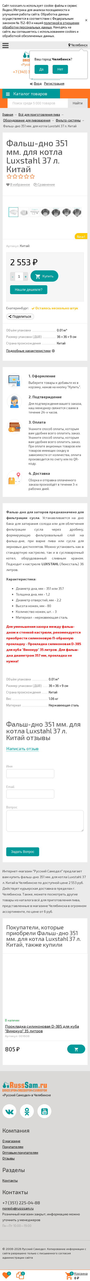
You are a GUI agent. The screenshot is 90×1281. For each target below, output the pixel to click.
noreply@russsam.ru (18, 1208)
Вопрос (12, 807)
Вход (38, 83)
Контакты (10, 1180)
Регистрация (54, 83)
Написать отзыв (22, 748)
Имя (9, 766)
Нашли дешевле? (28, 290)
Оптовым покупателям (20, 1152)
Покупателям (12, 1147)
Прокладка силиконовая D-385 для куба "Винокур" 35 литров (42, 1028)
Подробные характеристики (28, 351)
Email (10, 787)
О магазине (11, 1141)
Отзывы (8, 1158)
